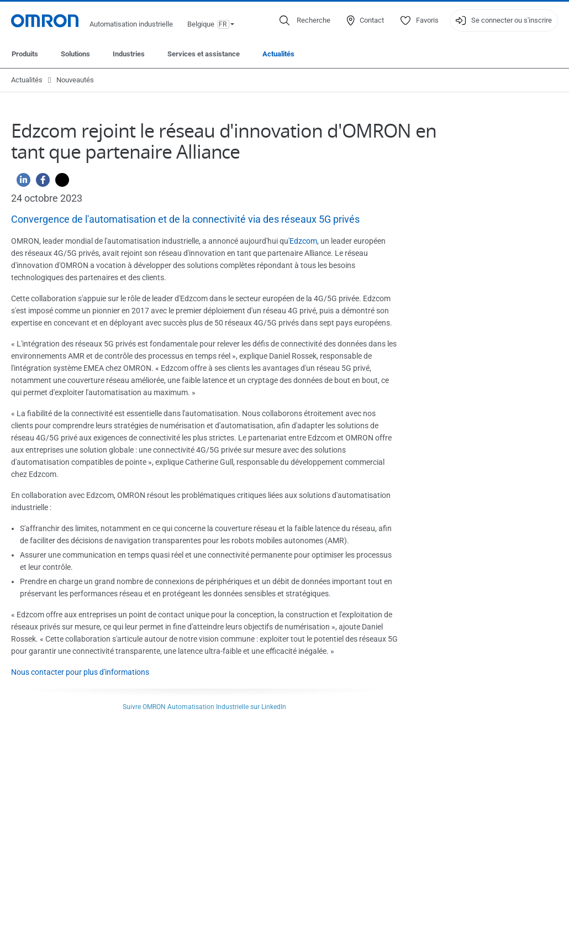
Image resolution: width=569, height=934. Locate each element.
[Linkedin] (20, 182)
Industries (129, 54)
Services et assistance (203, 54)
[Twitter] (59, 182)
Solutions (75, 54)
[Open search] (305, 20)
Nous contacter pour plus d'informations (80, 672)
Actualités (278, 54)
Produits (25, 54)
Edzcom (303, 241)
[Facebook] (40, 182)
